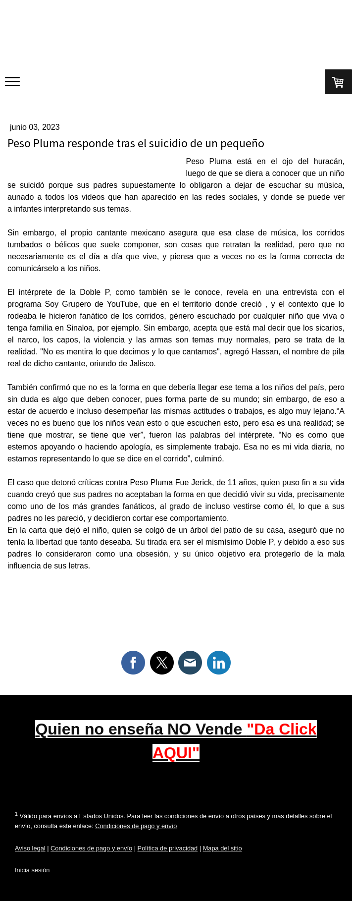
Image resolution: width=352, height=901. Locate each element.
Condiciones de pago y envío (136, 826)
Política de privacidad (168, 848)
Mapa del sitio (222, 848)
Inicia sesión (32, 870)
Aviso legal (30, 848)
